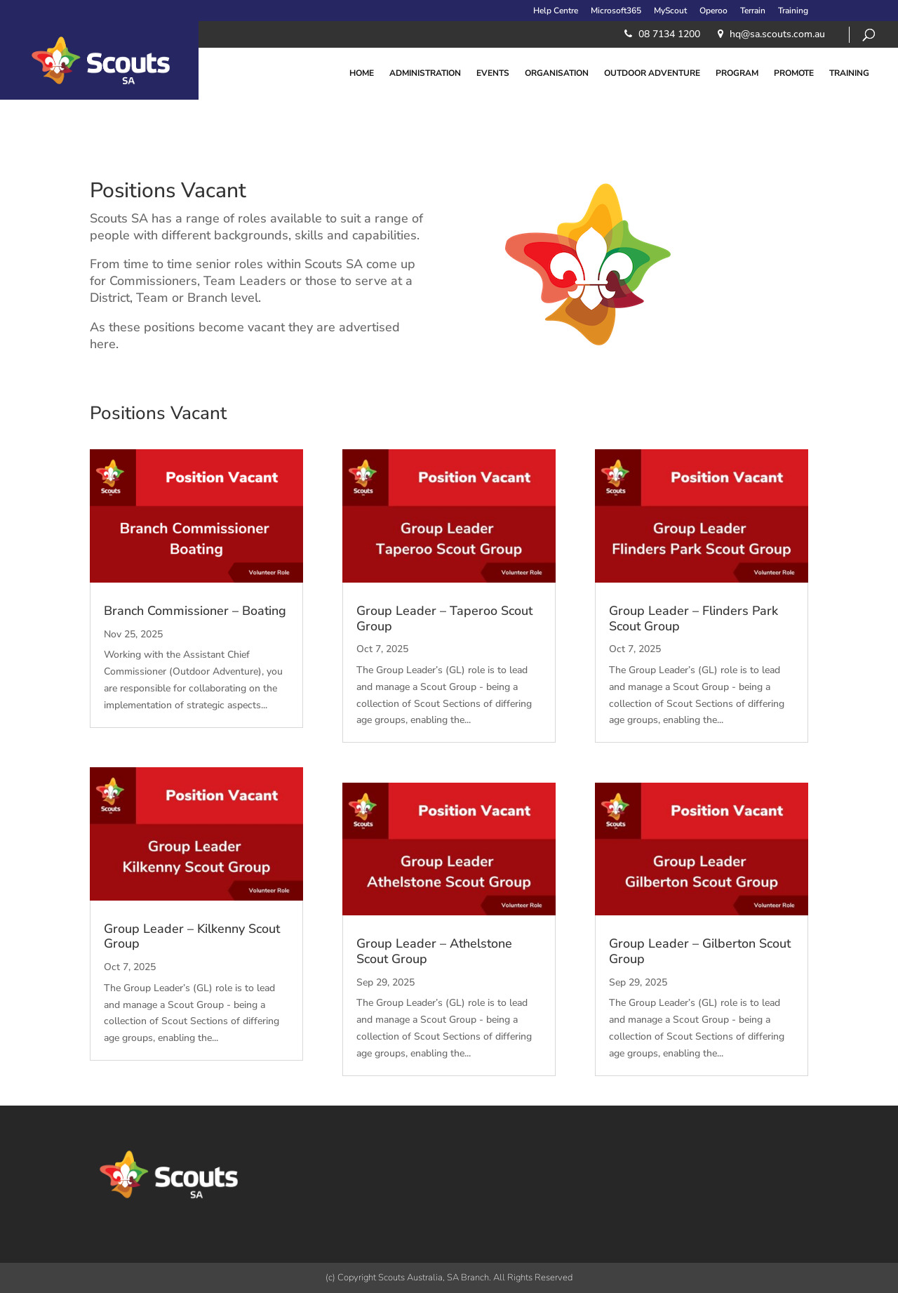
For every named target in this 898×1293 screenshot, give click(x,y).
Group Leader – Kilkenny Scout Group (192, 936)
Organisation (557, 73)
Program (737, 73)
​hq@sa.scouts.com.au (777, 34)
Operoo (713, 11)
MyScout (670, 11)
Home (361, 73)
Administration (425, 73)
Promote (794, 73)
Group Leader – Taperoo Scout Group (444, 618)
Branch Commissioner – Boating (195, 610)
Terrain (752, 11)
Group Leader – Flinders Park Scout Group (693, 618)
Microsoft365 (616, 11)
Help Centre (555, 11)
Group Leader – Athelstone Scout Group (434, 951)
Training (793, 11)
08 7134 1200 (669, 34)
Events (492, 73)
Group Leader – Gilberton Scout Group (700, 951)
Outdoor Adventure (652, 73)
